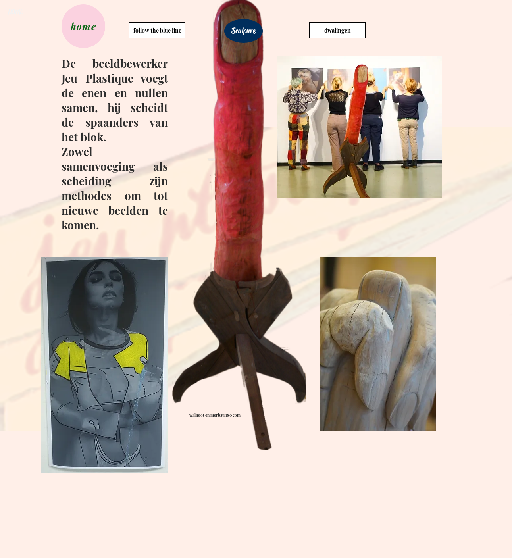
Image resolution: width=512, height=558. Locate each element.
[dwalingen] (337, 30)
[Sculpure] (243, 31)
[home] (83, 26)
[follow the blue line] (157, 30)
